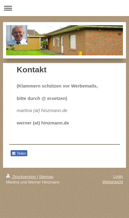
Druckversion (21, 176)
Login (118, 176)
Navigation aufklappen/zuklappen (64, 8)
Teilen (19, 153)
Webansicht (112, 182)
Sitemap (46, 176)
